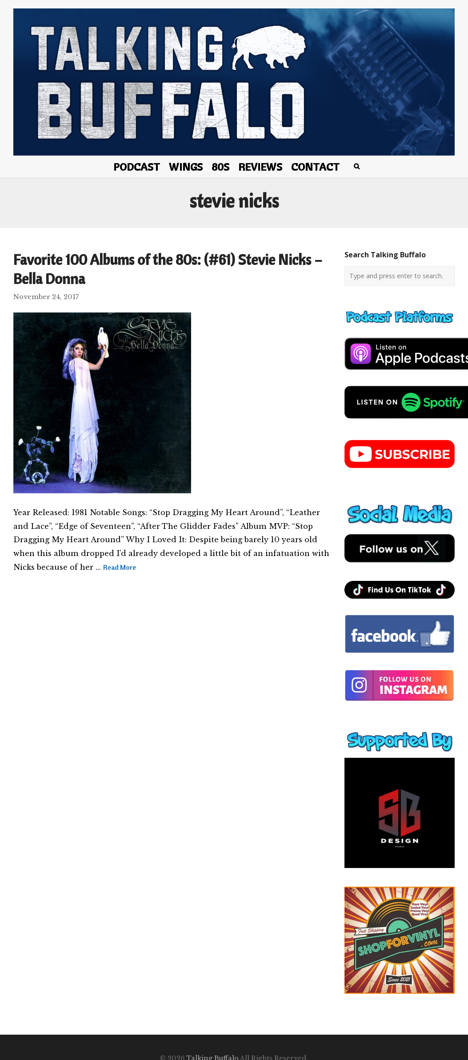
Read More (119, 567)
